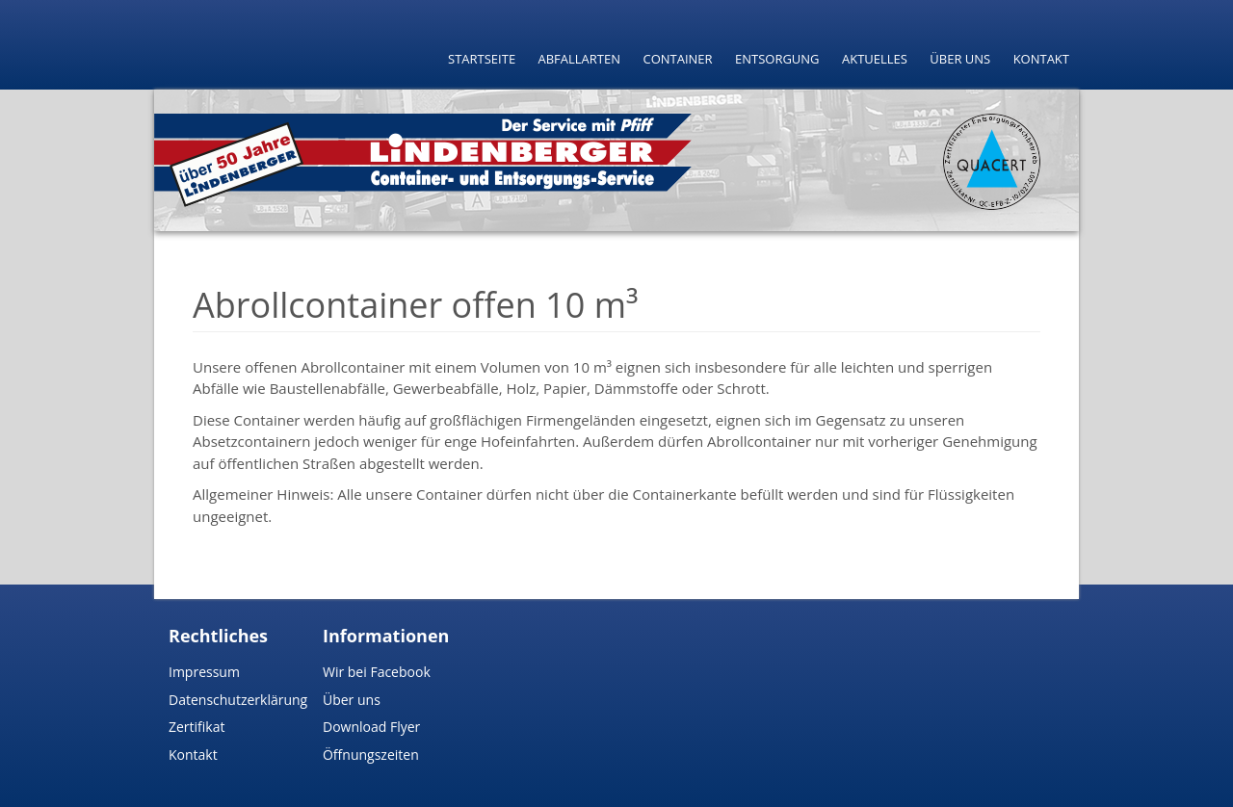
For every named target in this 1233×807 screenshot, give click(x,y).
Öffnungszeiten (371, 754)
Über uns (960, 58)
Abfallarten (579, 58)
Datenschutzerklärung (238, 699)
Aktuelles (874, 58)
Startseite (481, 58)
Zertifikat (197, 726)
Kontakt (1041, 58)
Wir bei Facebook (377, 672)
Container (677, 58)
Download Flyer (371, 726)
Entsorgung (777, 58)
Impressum (204, 672)
